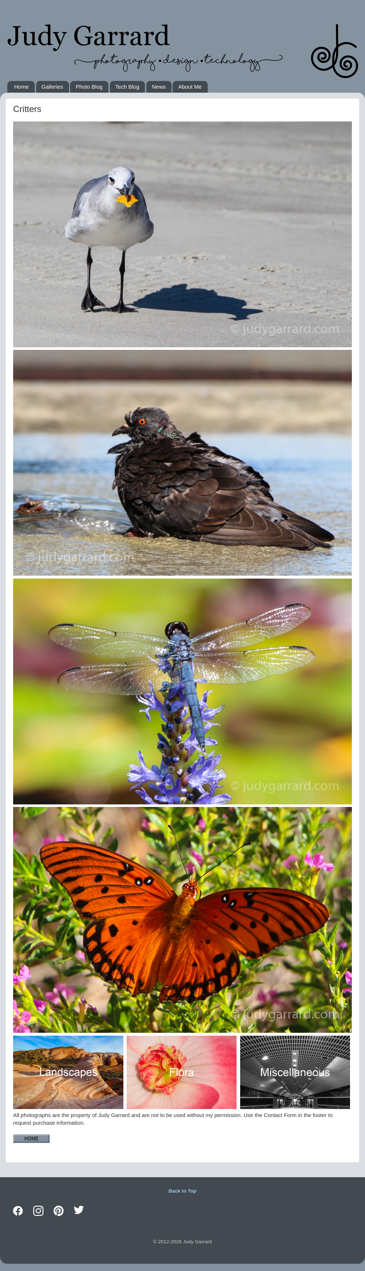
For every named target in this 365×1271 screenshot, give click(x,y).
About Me (189, 87)
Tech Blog (127, 87)
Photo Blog (89, 87)
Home (21, 87)
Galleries (52, 87)
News (159, 87)
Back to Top (182, 1191)
